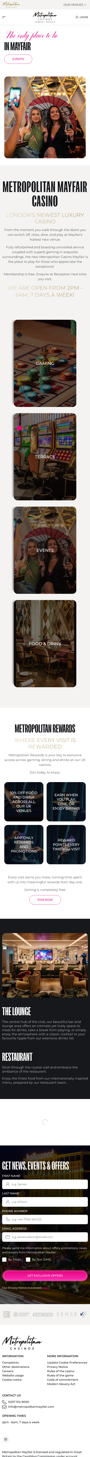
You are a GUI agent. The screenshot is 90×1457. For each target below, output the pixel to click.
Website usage (13, 1379)
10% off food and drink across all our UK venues (24, 802)
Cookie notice (12, 1383)
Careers (7, 1374)
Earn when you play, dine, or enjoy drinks (66, 801)
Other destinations (15, 1370)
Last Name (11, 1197)
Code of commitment (62, 1383)
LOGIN (82, 17)
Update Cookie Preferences (67, 1366)
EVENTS (18, 59)
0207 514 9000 (18, 1405)
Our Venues (75, 4)
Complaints (10, 1366)
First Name (11, 1179)
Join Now (45, 899)
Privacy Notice (57, 1370)
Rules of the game (60, 1379)
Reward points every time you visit (66, 844)
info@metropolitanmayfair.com (31, 1410)
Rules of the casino (60, 1374)
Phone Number (15, 1214)
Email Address (15, 1232)
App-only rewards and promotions (24, 844)
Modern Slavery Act (61, 1387)
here (46, 1291)
